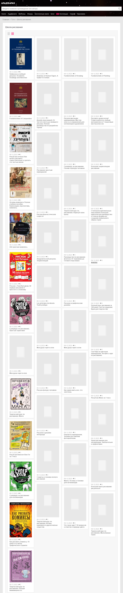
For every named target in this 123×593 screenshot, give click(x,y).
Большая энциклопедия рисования (100, 158)
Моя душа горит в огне (45, 327)
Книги (4, 14)
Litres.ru (26, 574)
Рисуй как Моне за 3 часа (100, 372)
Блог (52, 14)
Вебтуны (22, 14)
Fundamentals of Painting (100, 74)
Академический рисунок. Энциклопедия (46, 242)
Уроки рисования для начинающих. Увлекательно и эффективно (102, 413)
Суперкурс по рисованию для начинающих (19, 454)
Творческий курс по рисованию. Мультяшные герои (101, 498)
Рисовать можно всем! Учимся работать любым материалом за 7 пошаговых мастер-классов (102, 116)
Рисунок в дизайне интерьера (44, 404)
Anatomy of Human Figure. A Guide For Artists (47, 75)
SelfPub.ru (26, 577)
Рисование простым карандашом (44, 161)
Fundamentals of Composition (21, 119)
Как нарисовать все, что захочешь (73, 366)
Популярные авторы (11, 577)
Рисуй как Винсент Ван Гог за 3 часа (20, 413)
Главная (6, 19)
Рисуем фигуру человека (46, 365)
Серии (72, 14)
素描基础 (94, 246)
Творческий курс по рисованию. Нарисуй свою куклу (74, 201)
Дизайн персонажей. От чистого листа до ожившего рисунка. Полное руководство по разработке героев (47, 118)
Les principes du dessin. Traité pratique (46, 285)
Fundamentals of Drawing (73, 74)
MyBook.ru (27, 579)
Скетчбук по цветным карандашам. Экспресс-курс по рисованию (102, 332)
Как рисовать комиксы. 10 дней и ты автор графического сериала (19, 501)
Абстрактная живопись (18, 247)
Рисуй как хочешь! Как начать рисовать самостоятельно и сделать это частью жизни (20, 159)
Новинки (6, 574)
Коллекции (64, 14)
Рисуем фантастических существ (46, 202)
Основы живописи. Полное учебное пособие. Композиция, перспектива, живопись (20, 205)
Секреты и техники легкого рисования (47, 445)
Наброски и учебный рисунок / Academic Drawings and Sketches (18, 76)
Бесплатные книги (42, 14)
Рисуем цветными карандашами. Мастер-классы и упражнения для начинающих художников (74, 114)
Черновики (81, 14)
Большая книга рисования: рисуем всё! (101, 454)
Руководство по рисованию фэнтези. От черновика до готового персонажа (74, 243)
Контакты (6, 579)
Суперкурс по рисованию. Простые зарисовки (19, 330)
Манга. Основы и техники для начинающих (73, 450)
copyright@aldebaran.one (110, 570)
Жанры (30, 14)
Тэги (13, 19)
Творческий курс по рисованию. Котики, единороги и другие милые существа (47, 490)
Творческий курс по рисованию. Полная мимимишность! (17, 546)
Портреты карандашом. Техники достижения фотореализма (73, 408)
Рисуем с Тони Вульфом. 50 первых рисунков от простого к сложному (20, 288)
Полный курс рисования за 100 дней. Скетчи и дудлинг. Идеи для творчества (102, 289)
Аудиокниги (12, 14)
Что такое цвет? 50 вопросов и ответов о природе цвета (75, 491)
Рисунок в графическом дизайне (73, 284)
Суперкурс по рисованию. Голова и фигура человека (74, 157)
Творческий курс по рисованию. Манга (17, 373)
